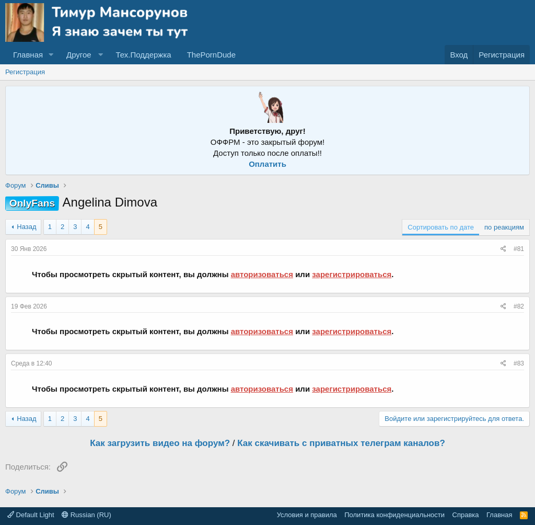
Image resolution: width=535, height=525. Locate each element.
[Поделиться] (503, 249)
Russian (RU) (86, 515)
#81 (519, 249)
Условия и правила (307, 515)
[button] (51, 54)
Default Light (30, 515)
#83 (519, 363)
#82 (519, 306)
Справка (465, 515)
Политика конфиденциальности (394, 515)
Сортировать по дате (441, 227)
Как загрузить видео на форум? (160, 443)
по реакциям (504, 227)
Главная (28, 54)
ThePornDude (211, 54)
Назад (26, 227)
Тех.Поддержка (143, 54)
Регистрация (25, 72)
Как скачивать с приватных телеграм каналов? (341, 443)
